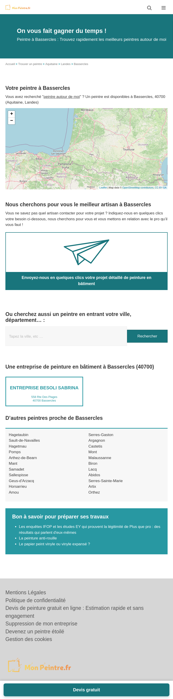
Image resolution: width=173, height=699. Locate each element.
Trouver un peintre (30, 64)
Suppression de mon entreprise (41, 624)
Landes (66, 64)
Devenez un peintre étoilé (34, 631)
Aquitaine (51, 64)
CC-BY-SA (160, 187)
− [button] (11, 121)
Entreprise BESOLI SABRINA (44, 387)
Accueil (10, 64)
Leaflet (103, 187)
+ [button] (11, 114)
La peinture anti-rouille (38, 538)
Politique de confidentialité (35, 600)
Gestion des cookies (28, 639)
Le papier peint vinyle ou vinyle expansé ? (54, 544)
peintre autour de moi (62, 97)
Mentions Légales (25, 592)
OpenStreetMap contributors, (138, 187)
